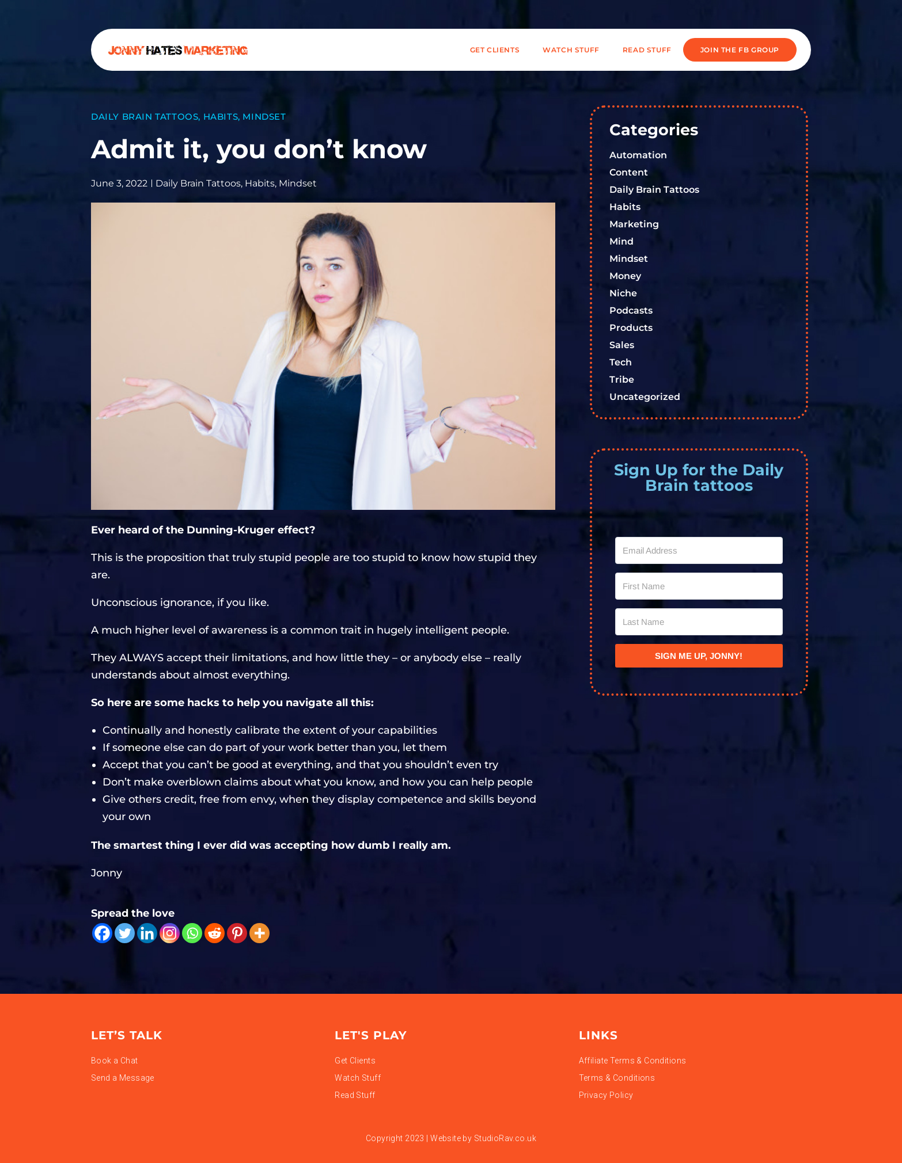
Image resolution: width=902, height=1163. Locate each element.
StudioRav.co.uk (505, 1138)
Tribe (621, 379)
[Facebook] (102, 933)
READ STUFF (647, 49)
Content (628, 172)
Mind (621, 241)
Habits (220, 116)
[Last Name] (699, 621)
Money (625, 275)
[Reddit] (214, 933)
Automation (638, 155)
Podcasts (631, 310)
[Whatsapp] (192, 933)
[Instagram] (170, 933)
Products (631, 327)
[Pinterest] (237, 933)
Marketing (634, 224)
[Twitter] (125, 933)
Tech (620, 362)
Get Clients (495, 49)
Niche (623, 293)
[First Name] (699, 586)
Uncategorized (644, 396)
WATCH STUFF (571, 49)
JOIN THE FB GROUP (739, 49)
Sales (621, 345)
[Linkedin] (147, 933)
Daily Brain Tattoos (144, 116)
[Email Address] (699, 550)
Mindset (264, 116)
